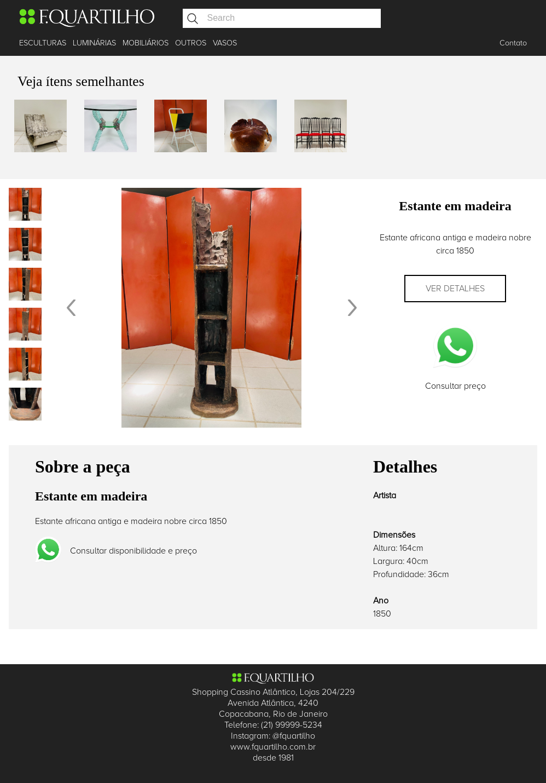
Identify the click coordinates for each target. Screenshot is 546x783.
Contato (513, 43)
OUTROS (190, 43)
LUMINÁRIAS (94, 43)
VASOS (225, 43)
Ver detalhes (455, 288)
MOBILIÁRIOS (146, 43)
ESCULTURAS (42, 43)
